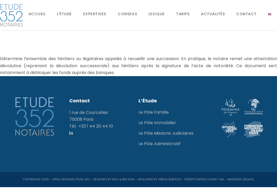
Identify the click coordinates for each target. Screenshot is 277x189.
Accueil (37, 14)
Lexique (157, 14)
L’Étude (64, 14)
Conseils (127, 14)
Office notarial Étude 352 (71, 179)
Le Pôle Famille (153, 112)
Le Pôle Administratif (159, 144)
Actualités (213, 14)
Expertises (94, 14)
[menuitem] (269, 14)
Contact (246, 14)
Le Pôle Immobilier (157, 123)
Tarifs (183, 14)
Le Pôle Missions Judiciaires (166, 133)
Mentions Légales (240, 179)
